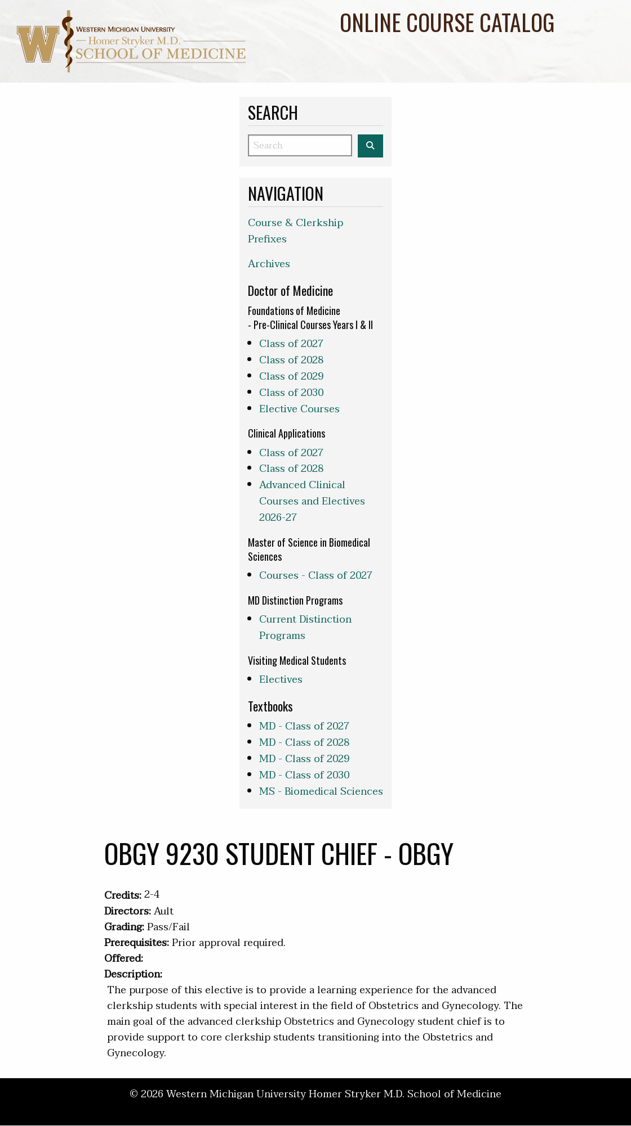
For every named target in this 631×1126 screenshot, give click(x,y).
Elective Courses (299, 409)
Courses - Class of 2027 (315, 575)
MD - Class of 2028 (304, 742)
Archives (269, 264)
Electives (281, 679)
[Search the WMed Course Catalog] (370, 145)
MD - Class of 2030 (304, 775)
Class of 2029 (291, 376)
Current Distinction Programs (305, 628)
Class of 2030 (291, 393)
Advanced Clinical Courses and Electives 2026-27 (312, 501)
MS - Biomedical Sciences (321, 791)
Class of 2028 (291, 360)
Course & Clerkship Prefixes (295, 231)
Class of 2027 (291, 344)
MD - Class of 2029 (304, 759)
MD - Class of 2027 (304, 726)
